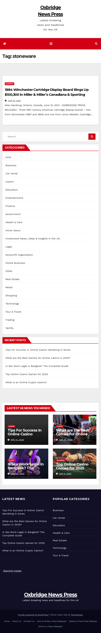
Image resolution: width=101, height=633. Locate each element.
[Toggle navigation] (51, 44)
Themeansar (77, 615)
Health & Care (14, 222)
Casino (10, 181)
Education (12, 189)
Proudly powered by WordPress (33, 615)
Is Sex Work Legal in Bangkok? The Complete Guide (37, 366)
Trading (10, 319)
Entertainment (14, 197)
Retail (9, 287)
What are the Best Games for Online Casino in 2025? (38, 357)
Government (13, 214)
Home (7, 621)
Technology (12, 303)
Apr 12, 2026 (17, 440)
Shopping (11, 295)
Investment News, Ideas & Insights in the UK (33, 238)
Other (9, 271)
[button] (96, 43)
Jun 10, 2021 (14, 101)
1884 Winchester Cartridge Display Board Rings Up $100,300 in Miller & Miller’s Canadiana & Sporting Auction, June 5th (47, 95)
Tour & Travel (13, 311)
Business (9, 84)
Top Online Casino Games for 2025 (27, 374)
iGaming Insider (12, 570)
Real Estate (12, 279)
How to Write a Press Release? (52, 621)
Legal (9, 246)
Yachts (9, 328)
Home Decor (13, 230)
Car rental (12, 173)
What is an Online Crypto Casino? (26, 382)
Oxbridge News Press (50, 594)
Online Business (15, 262)
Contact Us (29, 621)
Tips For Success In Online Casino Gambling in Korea (38, 349)
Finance (10, 206)
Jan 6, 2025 (65, 474)
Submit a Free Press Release (83, 621)
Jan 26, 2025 (18, 474)
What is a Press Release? (50, 626)
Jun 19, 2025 (65, 440)
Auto (8, 157)
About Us (16, 621)
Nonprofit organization (19, 254)
